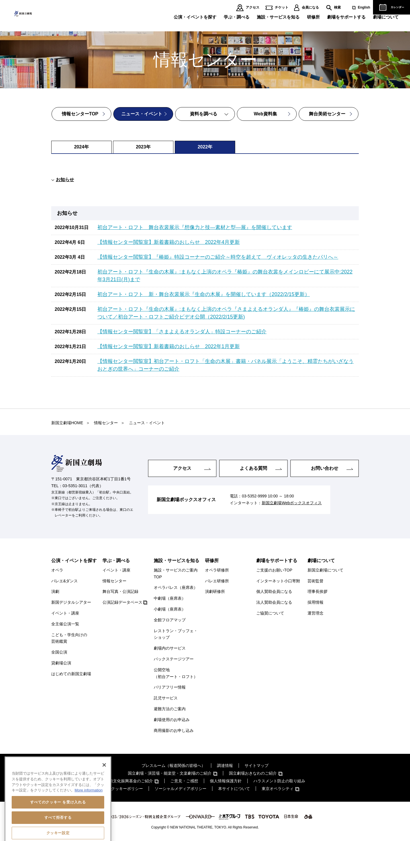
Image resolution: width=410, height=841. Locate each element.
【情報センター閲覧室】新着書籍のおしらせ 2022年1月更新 (168, 346)
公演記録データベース (122, 602)
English (364, 7)
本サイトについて (234, 788)
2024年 (81, 146)
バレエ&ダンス (64, 581)
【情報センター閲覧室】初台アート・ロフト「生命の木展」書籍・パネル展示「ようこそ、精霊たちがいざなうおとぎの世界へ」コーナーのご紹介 (225, 365)
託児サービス (166, 698)
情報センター (114, 581)
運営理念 (315, 613)
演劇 (55, 591)
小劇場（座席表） (170, 609)
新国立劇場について (325, 570)
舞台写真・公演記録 (120, 591)
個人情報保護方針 (226, 781)
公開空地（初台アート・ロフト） (176, 673)
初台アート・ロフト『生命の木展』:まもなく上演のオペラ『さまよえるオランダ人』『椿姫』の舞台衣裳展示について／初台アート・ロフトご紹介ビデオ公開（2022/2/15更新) (226, 313)
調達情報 (225, 765)
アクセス (252, 7)
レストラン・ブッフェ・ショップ (176, 634)
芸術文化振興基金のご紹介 (129, 781)
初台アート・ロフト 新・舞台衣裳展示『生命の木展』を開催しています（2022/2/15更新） (203, 294)
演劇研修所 (215, 591)
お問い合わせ (324, 468)
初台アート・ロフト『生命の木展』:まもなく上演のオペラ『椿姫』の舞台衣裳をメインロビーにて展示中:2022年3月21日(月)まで (224, 275)
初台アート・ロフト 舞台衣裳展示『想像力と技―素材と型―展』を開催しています (194, 227)
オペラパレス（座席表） (176, 587)
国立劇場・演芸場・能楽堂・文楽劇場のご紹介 (170, 773)
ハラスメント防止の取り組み (279, 781)
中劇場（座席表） (170, 598)
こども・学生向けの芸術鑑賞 (69, 638)
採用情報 (315, 602)
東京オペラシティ (278, 788)
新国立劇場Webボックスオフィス (292, 503)
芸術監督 (315, 581)
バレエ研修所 (217, 581)
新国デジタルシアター (71, 602)
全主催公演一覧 (65, 624)
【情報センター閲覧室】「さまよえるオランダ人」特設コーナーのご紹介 (181, 331)
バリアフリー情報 (170, 687)
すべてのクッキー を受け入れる (58, 826)
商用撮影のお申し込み (174, 730)
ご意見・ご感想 (184, 781)
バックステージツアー (174, 659)
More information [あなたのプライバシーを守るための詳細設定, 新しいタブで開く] (88, 814)
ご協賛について (270, 613)
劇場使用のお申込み (172, 719)
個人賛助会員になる (274, 591)
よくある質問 (253, 468)
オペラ (57, 570)
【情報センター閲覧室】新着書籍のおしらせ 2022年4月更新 (168, 242)
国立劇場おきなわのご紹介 (253, 773)
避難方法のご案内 (170, 709)
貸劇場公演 (61, 663)
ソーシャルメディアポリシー (180, 788)
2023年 (143, 146)
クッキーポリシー (127, 788)
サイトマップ (256, 765)
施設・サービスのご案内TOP (176, 573)
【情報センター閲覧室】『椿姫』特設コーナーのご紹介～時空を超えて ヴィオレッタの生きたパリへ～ (217, 257)
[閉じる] (104, 788)
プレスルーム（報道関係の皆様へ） (173, 765)
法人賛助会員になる (274, 602)
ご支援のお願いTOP (274, 570)
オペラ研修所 (217, 570)
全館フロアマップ (170, 620)
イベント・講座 (65, 613)
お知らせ (65, 179)
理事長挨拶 (317, 591)
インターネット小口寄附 (278, 581)
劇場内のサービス (170, 648)
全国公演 (59, 652)
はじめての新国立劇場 (71, 673)
